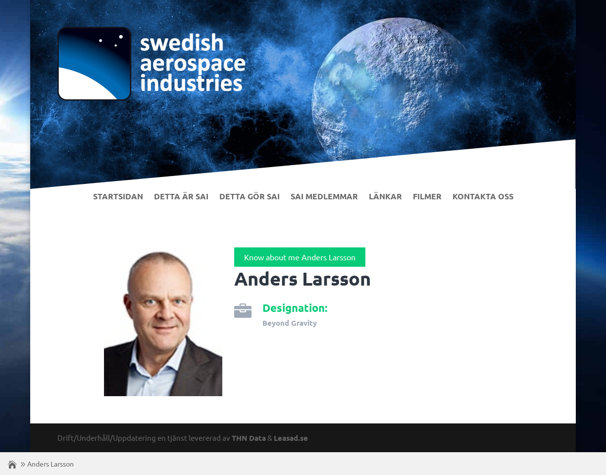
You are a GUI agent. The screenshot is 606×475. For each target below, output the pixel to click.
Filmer (427, 197)
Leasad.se (291, 438)
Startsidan (118, 197)
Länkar (385, 197)
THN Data (249, 438)
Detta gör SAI (249, 197)
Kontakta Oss (483, 197)
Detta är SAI (181, 197)
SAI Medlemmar (324, 197)
